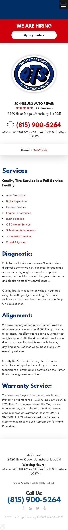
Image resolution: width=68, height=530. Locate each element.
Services (40, 149)
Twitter (37, 508)
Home (25, 149)
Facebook (23, 508)
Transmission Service (18, 236)
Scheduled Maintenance (21, 230)
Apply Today (34, 35)
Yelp (45, 508)
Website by (43, 483)
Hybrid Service (15, 218)
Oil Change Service (18, 224)
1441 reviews (44, 108)
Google (30, 508)
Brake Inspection (16, 201)
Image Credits (21, 482)
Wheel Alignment (16, 242)
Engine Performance (18, 213)
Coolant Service (16, 207)
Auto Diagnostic (16, 195)
